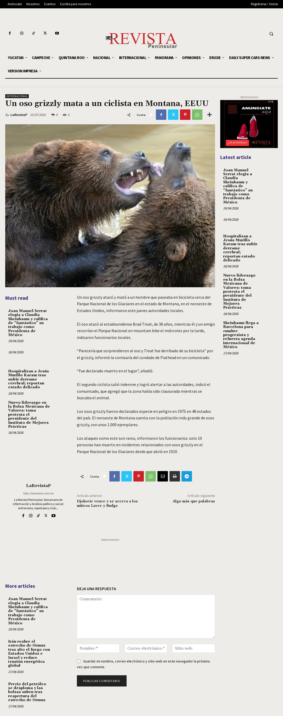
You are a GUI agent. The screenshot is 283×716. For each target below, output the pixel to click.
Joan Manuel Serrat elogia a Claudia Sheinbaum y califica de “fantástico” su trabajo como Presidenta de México (28, 323)
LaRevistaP (18, 115)
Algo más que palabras (194, 501)
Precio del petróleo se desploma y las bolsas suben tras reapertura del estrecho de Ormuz (27, 692)
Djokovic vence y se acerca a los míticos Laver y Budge (107, 503)
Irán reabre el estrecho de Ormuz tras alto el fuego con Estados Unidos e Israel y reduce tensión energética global (29, 653)
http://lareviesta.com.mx (38, 493)
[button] (271, 33)
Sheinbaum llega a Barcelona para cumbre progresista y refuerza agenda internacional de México (241, 335)
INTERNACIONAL (17, 96)
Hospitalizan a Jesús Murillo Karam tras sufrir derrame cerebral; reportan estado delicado (28, 379)
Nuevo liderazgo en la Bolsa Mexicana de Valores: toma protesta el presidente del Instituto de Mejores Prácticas (29, 414)
